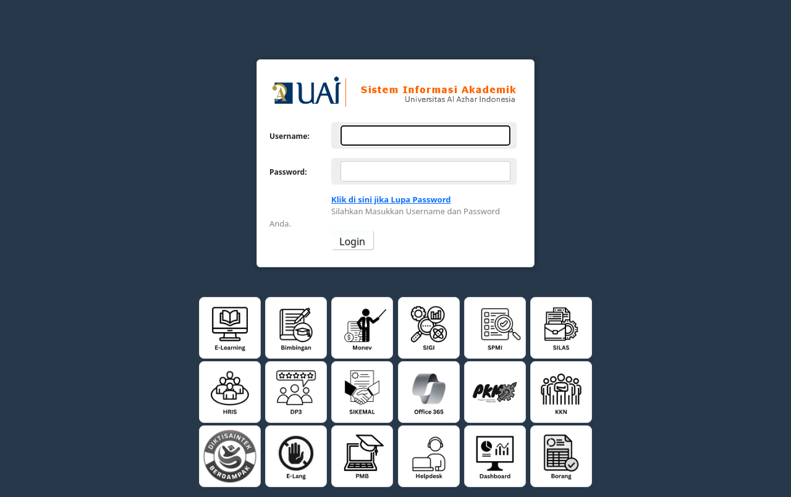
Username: (289, 136)
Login (352, 241)
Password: (288, 172)
